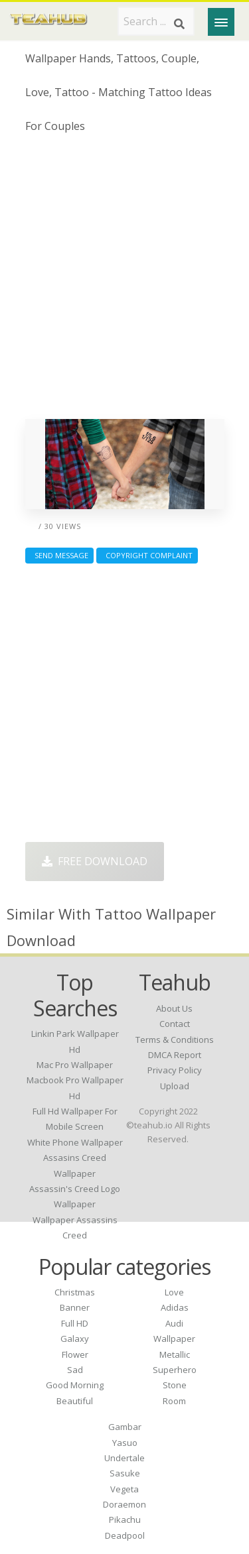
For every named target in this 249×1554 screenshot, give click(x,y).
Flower (75, 1354)
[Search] (179, 24)
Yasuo (124, 1443)
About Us (174, 1008)
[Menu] (221, 22)
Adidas (175, 1307)
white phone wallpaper (75, 1142)
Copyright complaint (147, 555)
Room (174, 1401)
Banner (75, 1307)
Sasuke (125, 1473)
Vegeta (124, 1489)
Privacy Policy (174, 1070)
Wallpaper (174, 1339)
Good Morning (75, 1385)
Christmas (74, 1292)
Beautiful (74, 1401)
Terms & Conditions (174, 1040)
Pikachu (125, 1519)
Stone (175, 1385)
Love (174, 1292)
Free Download (94, 861)
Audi (174, 1323)
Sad (75, 1370)
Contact (174, 1024)
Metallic (174, 1354)
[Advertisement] (124, 281)
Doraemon (124, 1504)
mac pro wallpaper (75, 1065)
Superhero (175, 1370)
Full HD (74, 1323)
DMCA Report (174, 1055)
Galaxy (74, 1339)
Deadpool (125, 1535)
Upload (174, 1086)
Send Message (59, 555)
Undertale (124, 1458)
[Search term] (156, 21)
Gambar (124, 1427)
